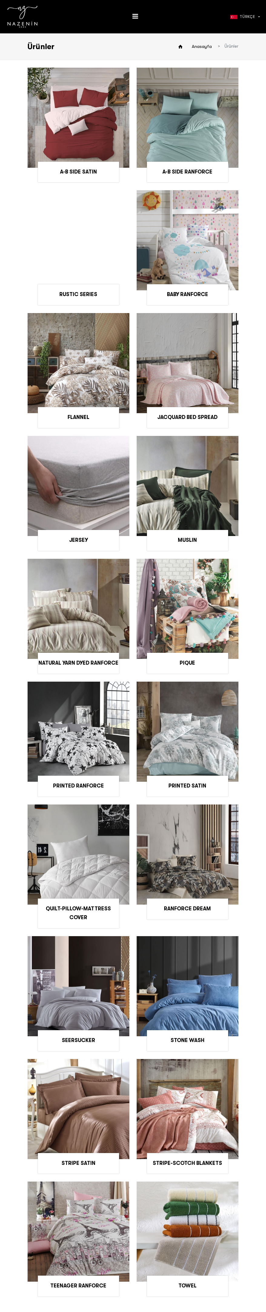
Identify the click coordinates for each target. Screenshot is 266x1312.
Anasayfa (202, 46)
